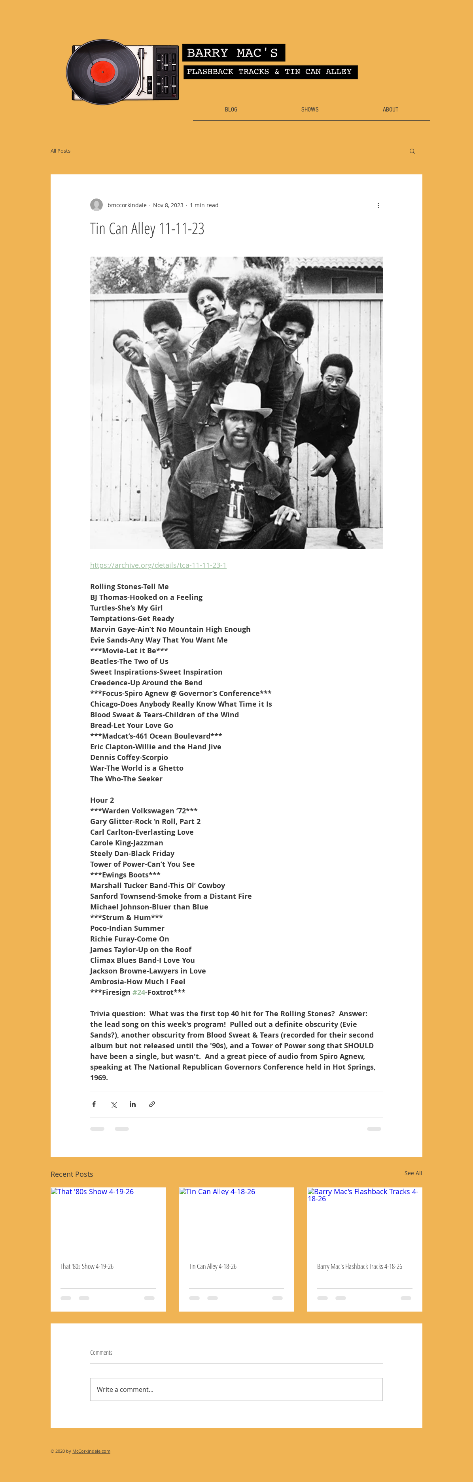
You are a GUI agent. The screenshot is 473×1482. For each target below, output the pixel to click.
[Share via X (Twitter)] (113, 1104)
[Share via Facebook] (94, 1104)
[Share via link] (152, 1104)
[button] (412, 150)
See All (413, 1173)
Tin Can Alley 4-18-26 (212, 1266)
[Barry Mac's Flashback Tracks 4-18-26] (365, 1220)
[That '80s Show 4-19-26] (108, 1220)
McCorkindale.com (91, 1451)
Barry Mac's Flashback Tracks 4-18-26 (359, 1266)
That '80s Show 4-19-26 (87, 1266)
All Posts (60, 150)
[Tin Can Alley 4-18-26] (237, 1220)
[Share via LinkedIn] (132, 1104)
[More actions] (378, 205)
